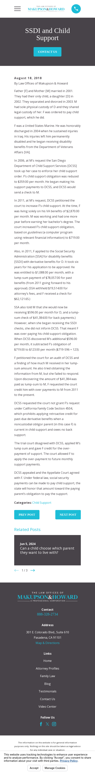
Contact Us (47, 51)
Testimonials (47, 691)
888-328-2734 (47, 614)
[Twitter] (47, 724)
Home (47, 661)
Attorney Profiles (47, 668)
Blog (47, 684)
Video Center (47, 707)
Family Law (47, 676)
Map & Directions (48, 643)
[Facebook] (41, 724)
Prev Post (27, 514)
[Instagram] (54, 724)
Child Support (41, 503)
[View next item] (32, 570)
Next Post (68, 514)
